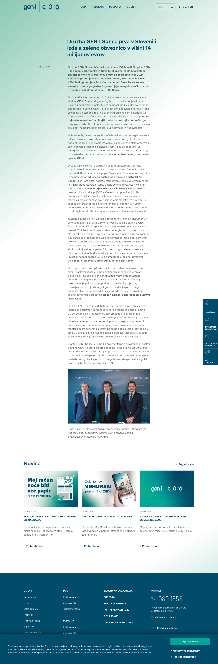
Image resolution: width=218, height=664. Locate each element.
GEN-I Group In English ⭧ (118, 622)
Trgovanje (28, 614)
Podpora (109, 597)
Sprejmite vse (190, 641)
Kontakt (156, 590)
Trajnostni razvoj (32, 620)
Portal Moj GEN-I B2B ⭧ (117, 609)
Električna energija (72, 597)
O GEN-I (28, 590)
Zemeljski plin (69, 603)
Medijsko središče (32, 632)
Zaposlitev (29, 626)
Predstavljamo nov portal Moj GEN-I (107, 516)
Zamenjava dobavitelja (118, 590)
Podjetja (68, 620)
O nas (26, 603)
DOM (65, 590)
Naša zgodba (30, 597)
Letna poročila (31, 609)
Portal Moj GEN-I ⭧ (115, 603)
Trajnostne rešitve (71, 609)
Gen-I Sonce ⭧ (112, 616)
